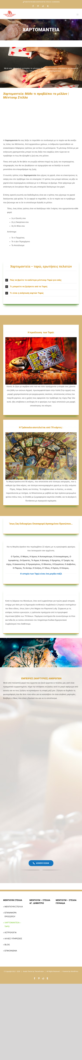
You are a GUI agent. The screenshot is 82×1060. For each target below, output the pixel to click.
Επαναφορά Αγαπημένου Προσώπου (51, 523)
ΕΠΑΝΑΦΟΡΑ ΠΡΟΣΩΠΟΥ (10, 915)
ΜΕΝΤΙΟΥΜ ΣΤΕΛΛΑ (13, 907)
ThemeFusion (39, 971)
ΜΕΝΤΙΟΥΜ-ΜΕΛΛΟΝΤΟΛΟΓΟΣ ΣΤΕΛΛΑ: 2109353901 (41, 2)
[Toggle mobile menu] (78, 14)
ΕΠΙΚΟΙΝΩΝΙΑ (10, 951)
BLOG (7, 945)
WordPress (74, 971)
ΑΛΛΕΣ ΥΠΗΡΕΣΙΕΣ (13, 939)
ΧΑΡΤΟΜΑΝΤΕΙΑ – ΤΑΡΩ (12, 925)
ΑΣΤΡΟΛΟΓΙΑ (10, 932)
